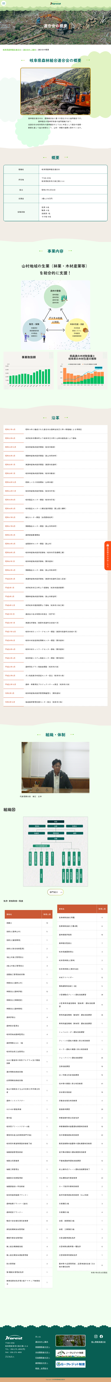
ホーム (38, 1336)
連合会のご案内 (41, 1341)
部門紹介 (54, 892)
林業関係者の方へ (42, 1347)
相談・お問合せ (41, 1368)
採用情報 (70, 1340)
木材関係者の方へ (42, 1352)
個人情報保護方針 (98, 1342)
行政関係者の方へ (42, 1357)
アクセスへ (9, 1356)
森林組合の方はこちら (107, 556)
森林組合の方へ (41, 1363)
